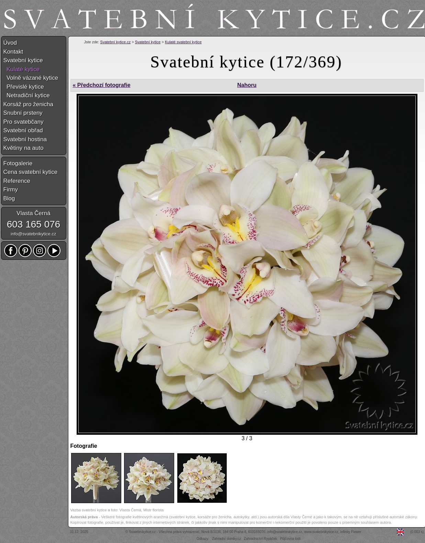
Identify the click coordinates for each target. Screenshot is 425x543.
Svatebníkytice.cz (142, 532)
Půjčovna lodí (290, 539)
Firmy (10, 189)
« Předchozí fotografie (102, 85)
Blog (9, 198)
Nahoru (246, 85)
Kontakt (13, 51)
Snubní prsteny (23, 113)
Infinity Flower (350, 532)
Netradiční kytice (26, 95)
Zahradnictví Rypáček (260, 539)
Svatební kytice (148, 42)
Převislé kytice (23, 87)
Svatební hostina (25, 139)
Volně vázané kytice (30, 78)
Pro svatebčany (23, 122)
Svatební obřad (23, 130)
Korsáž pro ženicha (28, 104)
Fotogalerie (18, 163)
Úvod (10, 43)
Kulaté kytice (21, 69)
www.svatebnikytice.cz (321, 532)
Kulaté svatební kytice (183, 42)
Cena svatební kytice (30, 172)
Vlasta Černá (33, 213)
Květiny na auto (23, 148)
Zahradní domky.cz (226, 539)
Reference (16, 181)
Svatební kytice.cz (115, 42)
